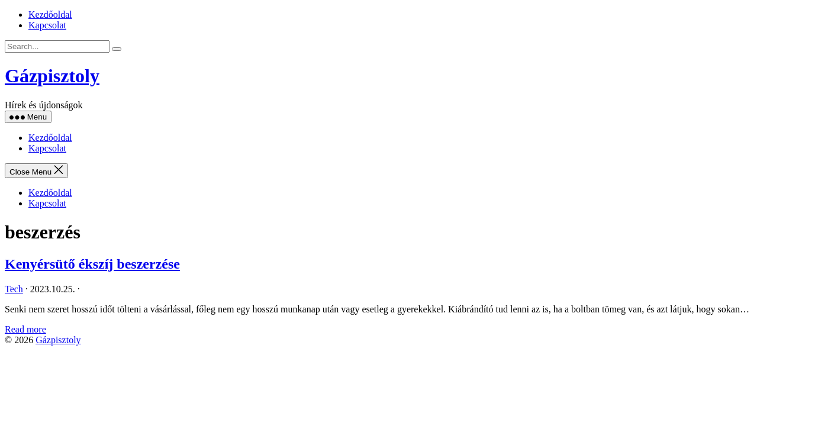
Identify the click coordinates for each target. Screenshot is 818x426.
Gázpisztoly (52, 75)
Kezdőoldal (50, 14)
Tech (14, 289)
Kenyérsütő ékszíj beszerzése (92, 264)
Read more (25, 329)
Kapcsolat (47, 25)
